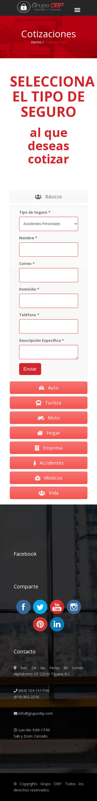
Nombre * (28, 237)
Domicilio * (29, 289)
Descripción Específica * (41, 340)
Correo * (27, 263)
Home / (37, 42)
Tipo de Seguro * (34, 212)
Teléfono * (29, 314)
